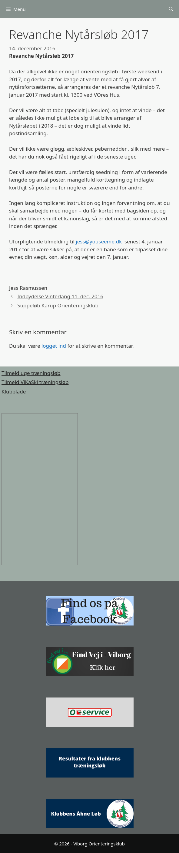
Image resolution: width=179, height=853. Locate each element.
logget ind (53, 345)
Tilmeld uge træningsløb (31, 373)
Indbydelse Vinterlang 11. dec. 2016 (60, 296)
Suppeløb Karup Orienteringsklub (57, 305)
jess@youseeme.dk (99, 241)
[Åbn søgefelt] (171, 9)
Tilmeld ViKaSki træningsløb (35, 382)
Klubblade (14, 391)
